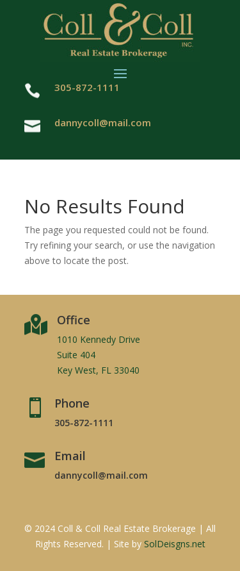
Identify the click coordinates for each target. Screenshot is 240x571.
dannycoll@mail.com (102, 122)
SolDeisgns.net (174, 544)
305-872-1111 (83, 423)
